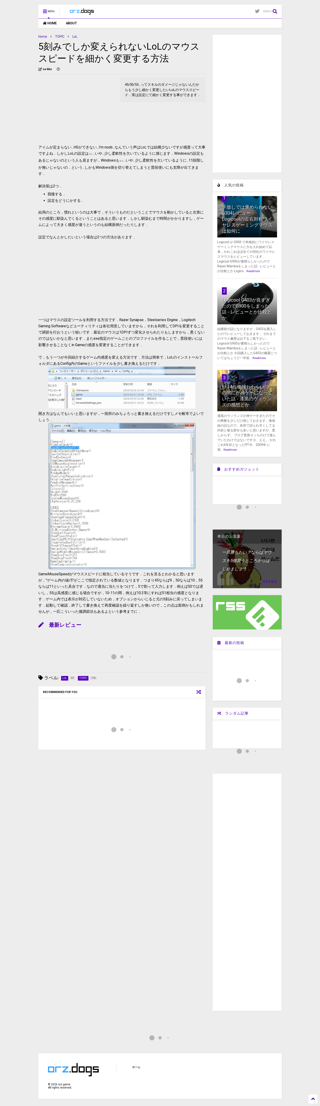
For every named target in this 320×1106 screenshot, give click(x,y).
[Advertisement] (77, 109)
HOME (50, 23)
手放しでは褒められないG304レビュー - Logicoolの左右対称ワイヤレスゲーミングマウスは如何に (247, 219)
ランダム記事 (233, 713)
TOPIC (59, 36)
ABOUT (71, 23)
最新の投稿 (230, 643)
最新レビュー (59, 625)
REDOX (270, 582)
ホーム (136, 1067)
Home (42, 36)
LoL (74, 36)
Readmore (253, 271)
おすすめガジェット (238, 469)
